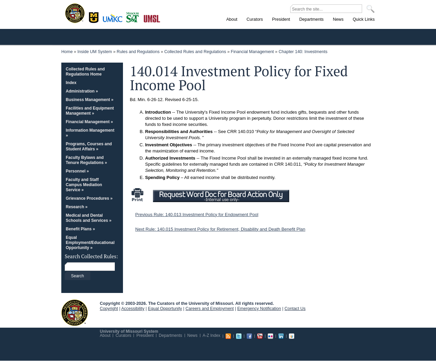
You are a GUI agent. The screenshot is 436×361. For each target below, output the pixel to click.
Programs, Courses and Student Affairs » (89, 146)
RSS (228, 336)
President (145, 335)
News (192, 335)
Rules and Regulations (138, 51)
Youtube (260, 336)
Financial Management (252, 51)
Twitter (239, 336)
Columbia (94, 16)
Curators (123, 335)
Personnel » (77, 171)
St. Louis (152, 18)
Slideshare (291, 336)
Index (71, 82)
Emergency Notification (259, 308)
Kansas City (114, 20)
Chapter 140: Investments (303, 51)
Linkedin (281, 336)
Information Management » (90, 133)
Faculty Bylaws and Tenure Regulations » (86, 160)
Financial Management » (89, 121)
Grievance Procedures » (89, 198)
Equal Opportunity (165, 308)
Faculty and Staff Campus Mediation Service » (84, 184)
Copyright (109, 308)
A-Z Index (211, 335)
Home (67, 51)
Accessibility (132, 308)
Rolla (134, 16)
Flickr (270, 336)
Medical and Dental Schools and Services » (88, 218)
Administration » (82, 91)
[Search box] (90, 267)
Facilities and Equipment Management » (90, 111)
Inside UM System (94, 51)
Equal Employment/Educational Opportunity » (90, 242)
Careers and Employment (210, 308)
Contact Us (295, 308)
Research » (77, 206)
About (105, 335)
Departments (170, 335)
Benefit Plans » (80, 229)
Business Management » (89, 99)
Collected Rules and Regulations (195, 51)
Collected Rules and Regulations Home (85, 72)
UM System (74, 312)
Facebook (249, 336)
